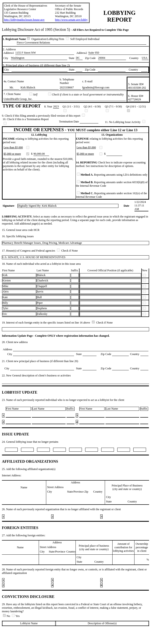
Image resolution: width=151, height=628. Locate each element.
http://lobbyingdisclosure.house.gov (24, 19)
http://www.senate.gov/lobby (71, 19)
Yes (16, 616)
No (7, 616)
